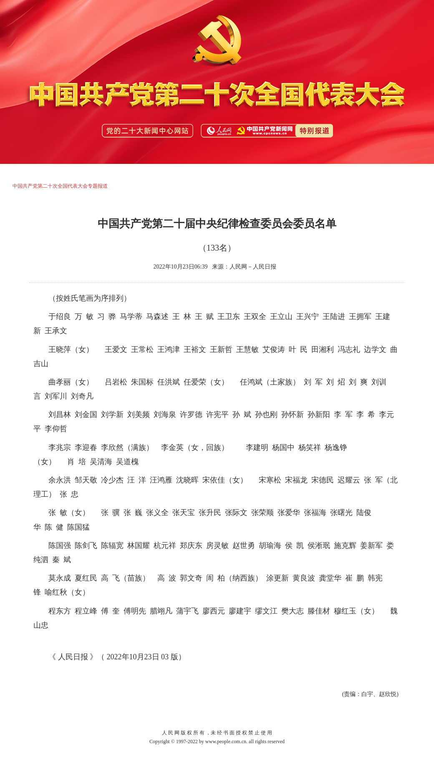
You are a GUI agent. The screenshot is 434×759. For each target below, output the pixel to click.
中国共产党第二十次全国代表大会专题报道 (60, 186)
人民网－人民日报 (253, 267)
